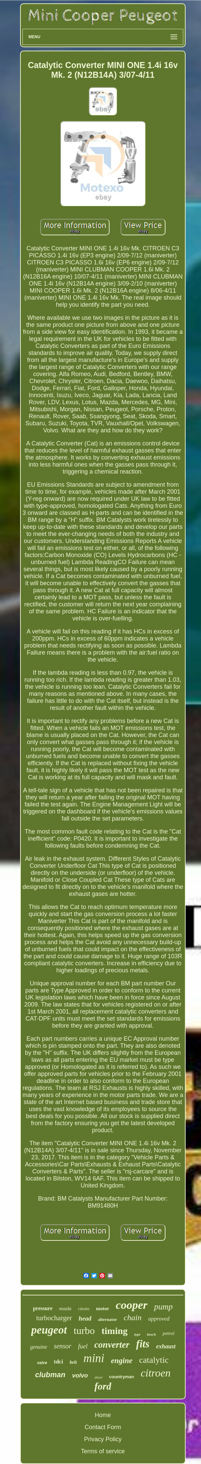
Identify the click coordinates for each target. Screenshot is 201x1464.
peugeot (49, 1330)
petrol (168, 1333)
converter (111, 1345)
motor (102, 1308)
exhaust (166, 1346)
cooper (131, 1305)
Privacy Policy (103, 1439)
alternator (107, 1319)
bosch (151, 1334)
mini (93, 1358)
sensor (62, 1346)
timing (115, 1331)
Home (103, 1415)
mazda (65, 1308)
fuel (83, 1346)
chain (132, 1317)
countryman (121, 1376)
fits (142, 1344)
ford (102, 1386)
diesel (98, 1377)
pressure (42, 1308)
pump (163, 1306)
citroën (83, 1308)
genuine (38, 1347)
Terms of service (103, 1451)
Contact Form (102, 1427)
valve (42, 1362)
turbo (84, 1330)
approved (159, 1319)
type (137, 1334)
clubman (50, 1374)
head (85, 1318)
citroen (156, 1373)
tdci (58, 1361)
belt (73, 1362)
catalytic (154, 1360)
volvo (80, 1375)
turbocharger (54, 1318)
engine (121, 1360)
